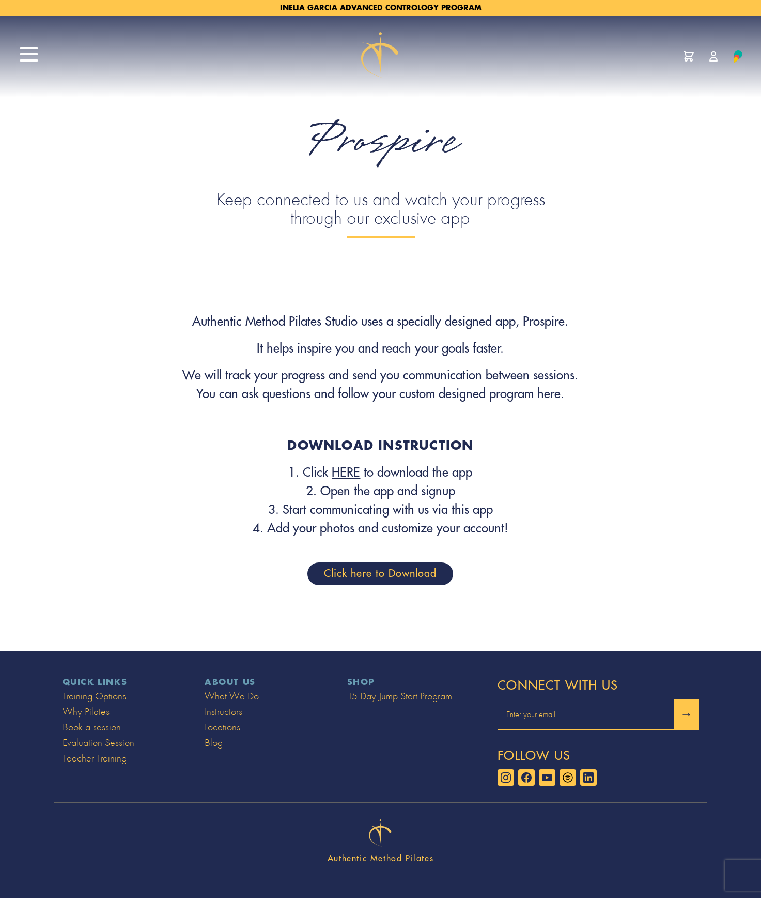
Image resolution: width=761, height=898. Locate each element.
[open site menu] (29, 54)
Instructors (223, 712)
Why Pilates (86, 712)
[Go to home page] (380, 56)
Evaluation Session (98, 743)
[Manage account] (713, 56)
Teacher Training (95, 758)
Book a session (92, 727)
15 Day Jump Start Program (399, 696)
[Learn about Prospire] (738, 56)
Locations (222, 727)
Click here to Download (380, 573)
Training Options (94, 696)
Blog (214, 743)
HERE (346, 472)
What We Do (232, 696)
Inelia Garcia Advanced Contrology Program (381, 7)
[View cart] (688, 56)
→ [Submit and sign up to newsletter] (686, 714)
